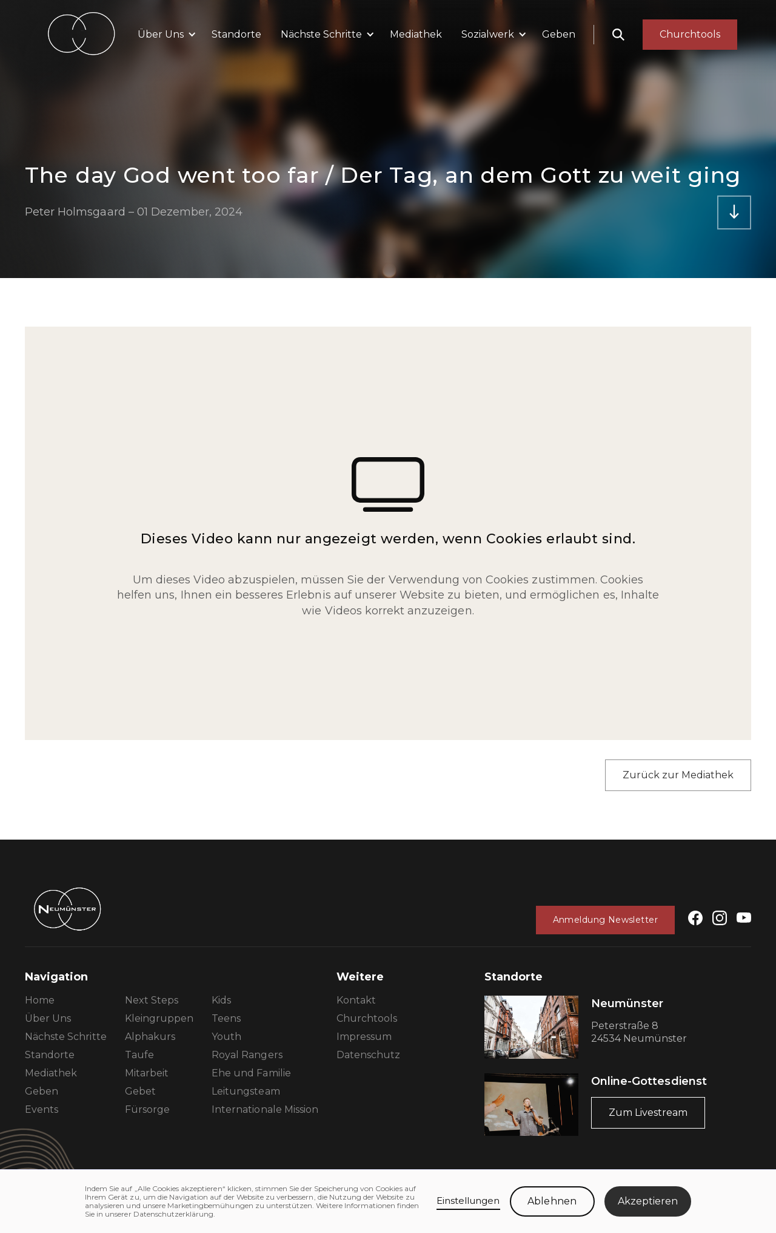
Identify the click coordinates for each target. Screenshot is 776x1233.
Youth (226, 1036)
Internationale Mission (265, 1109)
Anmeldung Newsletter (605, 919)
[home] (81, 34)
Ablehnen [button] (551, 1201)
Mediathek (416, 34)
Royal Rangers (247, 1055)
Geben (558, 34)
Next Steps (151, 1000)
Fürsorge (147, 1109)
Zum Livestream (648, 1112)
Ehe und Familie (251, 1073)
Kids (221, 1000)
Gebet (140, 1091)
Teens (226, 1018)
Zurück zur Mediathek (678, 775)
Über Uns (48, 1018)
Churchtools (366, 1018)
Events (41, 1109)
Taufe (139, 1055)
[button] (164, 35)
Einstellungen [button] (468, 1200)
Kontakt (356, 1000)
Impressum (364, 1036)
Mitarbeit (147, 1073)
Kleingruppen (159, 1018)
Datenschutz (368, 1055)
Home (40, 1000)
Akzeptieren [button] (648, 1201)
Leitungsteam (245, 1091)
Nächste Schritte (66, 1036)
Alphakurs (150, 1036)
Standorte (236, 34)
